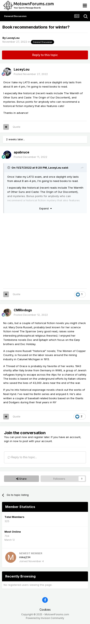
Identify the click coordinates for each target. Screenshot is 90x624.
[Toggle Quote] (9, 167)
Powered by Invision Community (45, 618)
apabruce (21, 152)
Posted (31, 74)
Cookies (45, 609)
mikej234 (24, 557)
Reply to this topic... (22, 457)
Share (21, 479)
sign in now (11, 441)
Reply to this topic (45, 55)
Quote (16, 126)
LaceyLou (13, 37)
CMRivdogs (23, 310)
